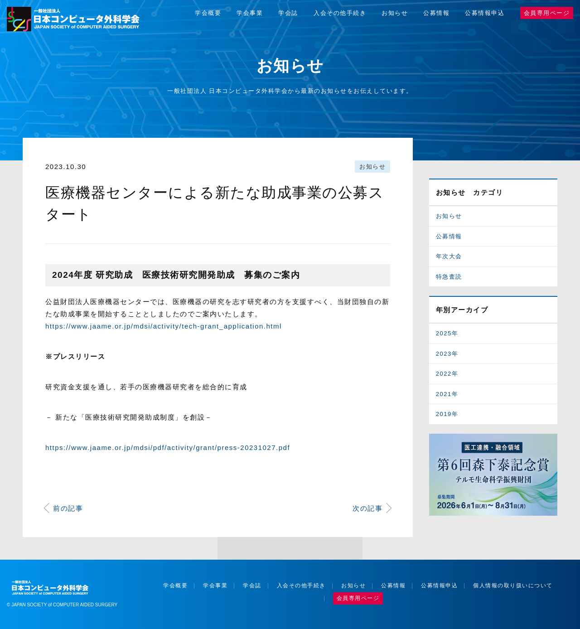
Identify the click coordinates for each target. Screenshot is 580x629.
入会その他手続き (340, 13)
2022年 (447, 373)
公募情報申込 (484, 13)
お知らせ (395, 13)
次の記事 (367, 508)
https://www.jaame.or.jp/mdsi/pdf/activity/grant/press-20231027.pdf (167, 447)
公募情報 (436, 13)
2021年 (447, 394)
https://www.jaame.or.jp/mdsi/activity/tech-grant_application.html (163, 326)
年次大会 (449, 256)
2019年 (447, 414)
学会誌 (288, 13)
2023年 (447, 353)
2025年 (447, 333)
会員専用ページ (547, 13)
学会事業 (250, 13)
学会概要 (208, 13)
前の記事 (68, 508)
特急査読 (449, 276)
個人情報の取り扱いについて (513, 585)
